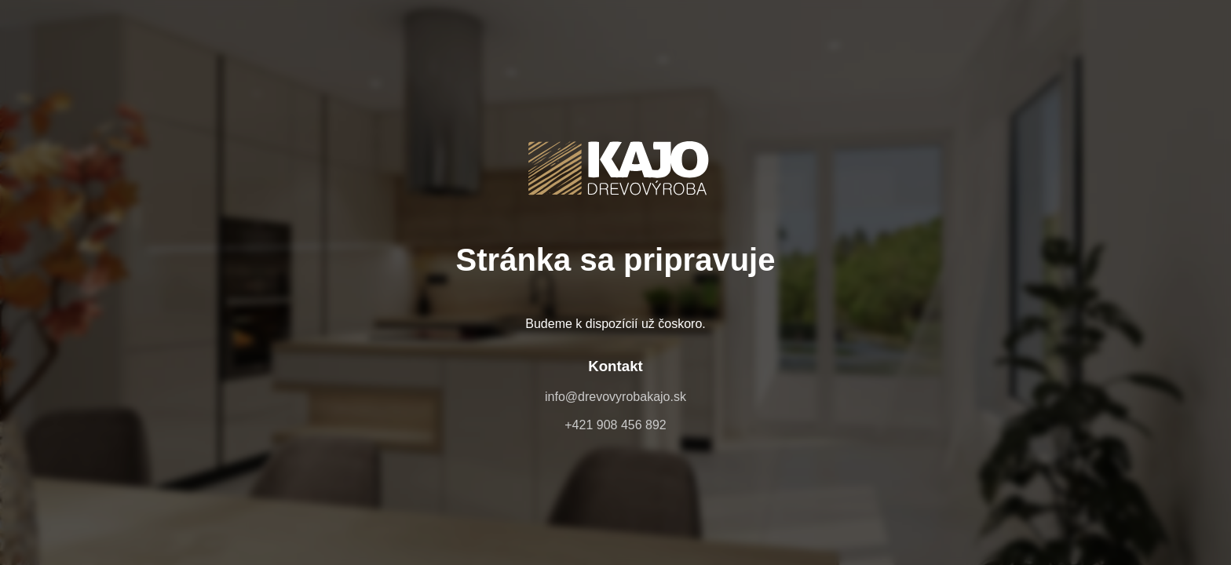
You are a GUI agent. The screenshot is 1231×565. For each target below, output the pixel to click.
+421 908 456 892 (615, 425)
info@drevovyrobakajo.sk (615, 396)
